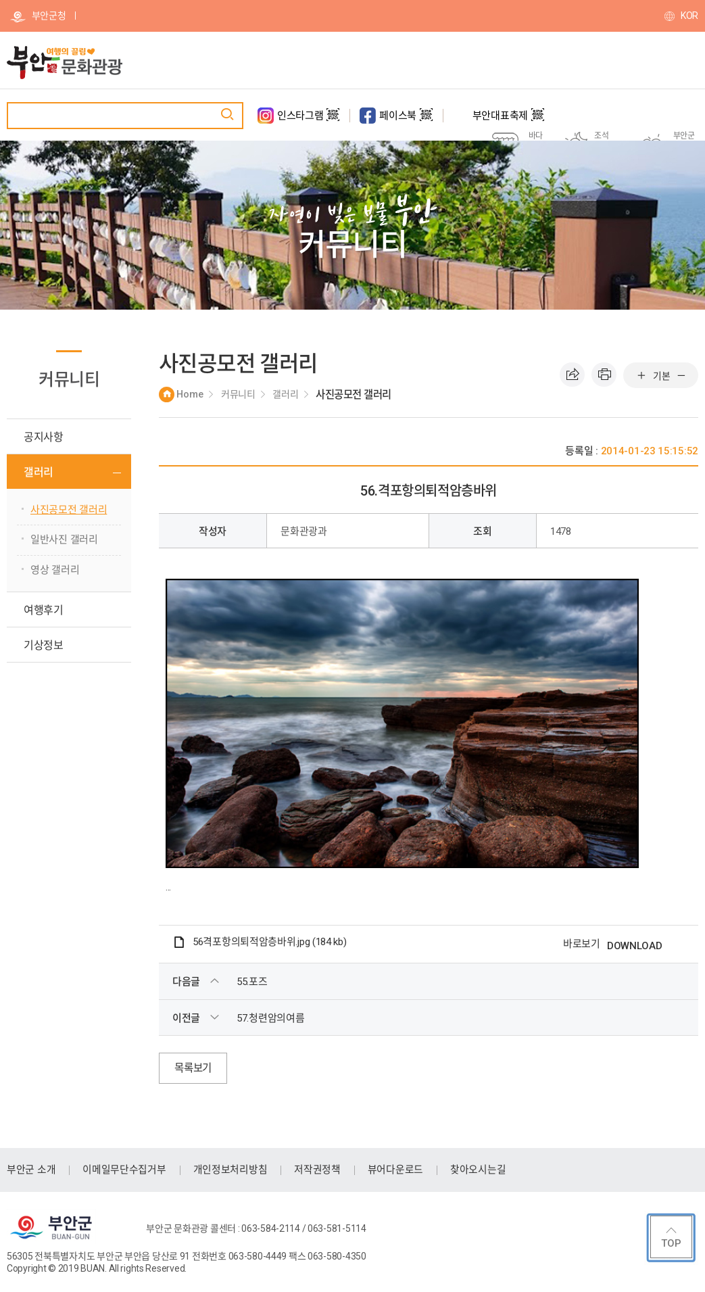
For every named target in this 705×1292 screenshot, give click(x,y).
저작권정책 (317, 1170)
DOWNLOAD (634, 946)
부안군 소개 (31, 1170)
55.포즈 (252, 982)
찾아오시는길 (478, 1170)
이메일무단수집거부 (124, 1170)
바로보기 (581, 944)
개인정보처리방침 (230, 1170)
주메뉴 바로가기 (0, 0)
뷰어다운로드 (395, 1170)
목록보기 (194, 1067)
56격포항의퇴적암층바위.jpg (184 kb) (270, 942)
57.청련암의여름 (270, 1018)
